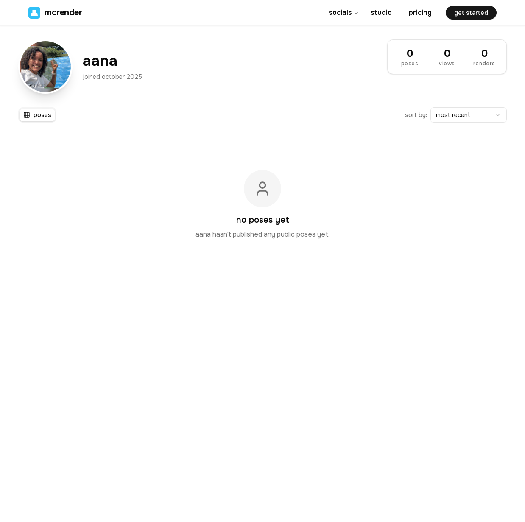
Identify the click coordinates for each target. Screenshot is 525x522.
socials (344, 12)
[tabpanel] (262, 205)
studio (381, 12)
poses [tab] (37, 115)
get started (471, 13)
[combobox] (468, 115)
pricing (420, 12)
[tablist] (37, 115)
